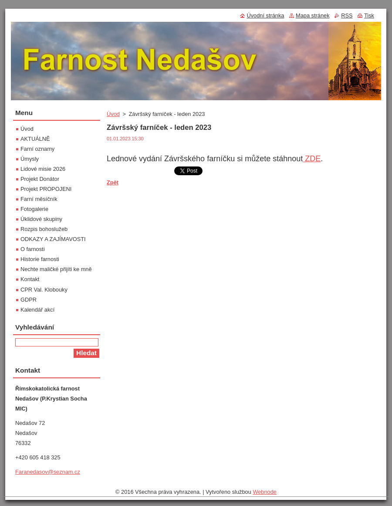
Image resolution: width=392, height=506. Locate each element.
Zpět (112, 182)
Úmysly (29, 159)
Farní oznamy (37, 149)
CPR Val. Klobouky (44, 289)
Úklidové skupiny (41, 219)
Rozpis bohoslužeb (44, 229)
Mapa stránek (313, 15)
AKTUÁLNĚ (35, 139)
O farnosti (32, 249)
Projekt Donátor (39, 179)
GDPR (28, 299)
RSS (346, 15)
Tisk (369, 15)
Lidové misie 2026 (42, 169)
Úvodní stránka (265, 15)
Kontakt (29, 279)
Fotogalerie (34, 209)
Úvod (113, 114)
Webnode (265, 492)
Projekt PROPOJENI (45, 189)
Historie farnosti (39, 259)
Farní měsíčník (38, 199)
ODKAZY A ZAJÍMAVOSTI (53, 239)
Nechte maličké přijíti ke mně (56, 269)
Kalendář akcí (37, 309)
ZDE (312, 158)
